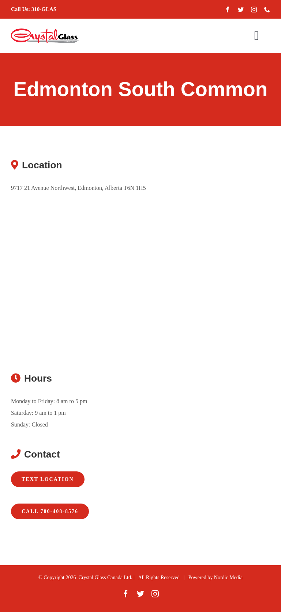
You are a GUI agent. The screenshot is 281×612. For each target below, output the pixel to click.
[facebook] (228, 9)
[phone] (267, 9)
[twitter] (241, 9)
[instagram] (254, 9)
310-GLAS (43, 9)
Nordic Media (228, 577)
